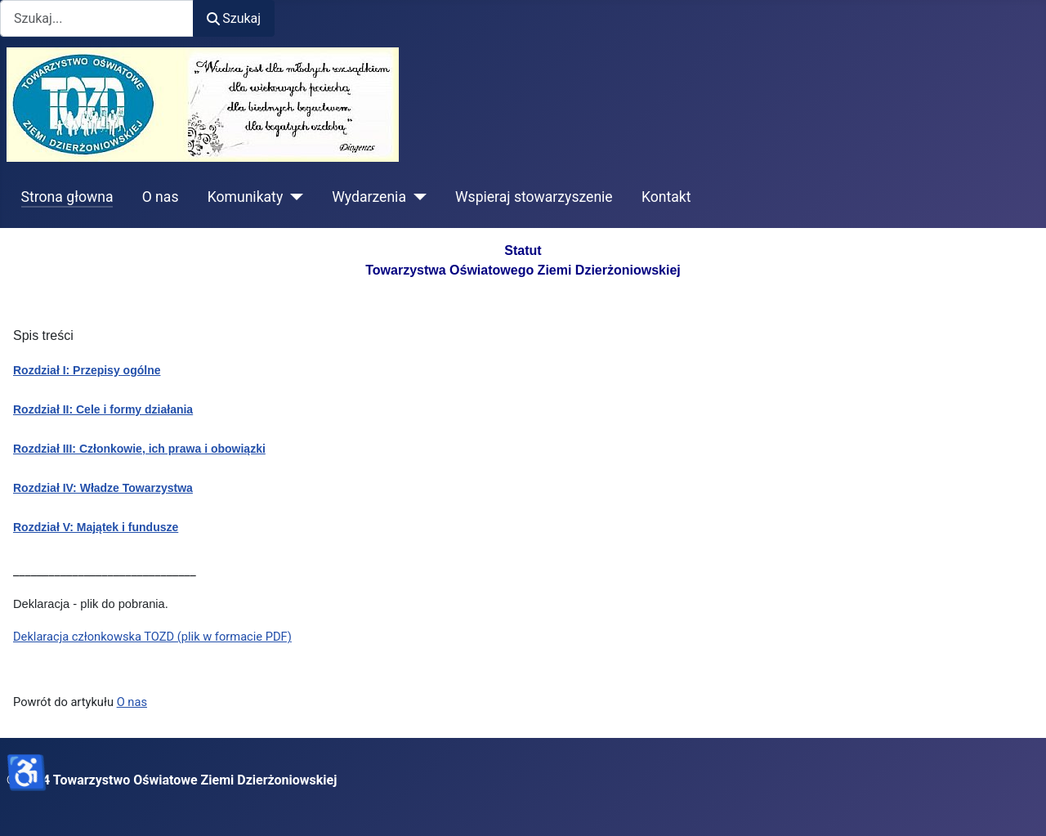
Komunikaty (246, 197)
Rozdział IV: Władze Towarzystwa (103, 487)
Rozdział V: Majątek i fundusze (95, 527)
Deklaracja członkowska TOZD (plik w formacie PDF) (152, 636)
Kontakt (666, 197)
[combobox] (97, 18)
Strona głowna (67, 197)
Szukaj (234, 18)
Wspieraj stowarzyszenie (534, 197)
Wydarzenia (369, 197)
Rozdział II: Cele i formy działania (103, 409)
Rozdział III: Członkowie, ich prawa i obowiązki (139, 448)
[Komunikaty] (293, 197)
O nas (160, 197)
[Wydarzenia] (416, 197)
